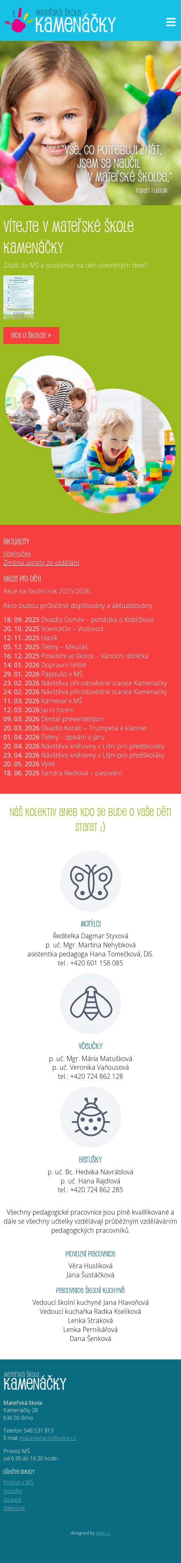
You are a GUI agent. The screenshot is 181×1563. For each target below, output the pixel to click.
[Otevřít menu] (171, 22)
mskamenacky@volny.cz (48, 1438)
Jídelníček (17, 553)
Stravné (12, 1499)
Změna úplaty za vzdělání (41, 562)
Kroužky (12, 1491)
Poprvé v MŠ (18, 1482)
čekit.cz (103, 1533)
